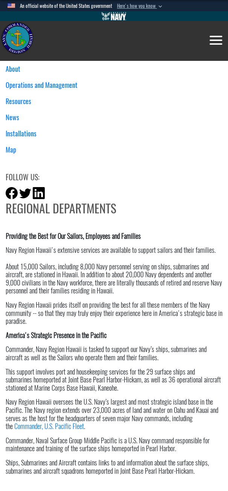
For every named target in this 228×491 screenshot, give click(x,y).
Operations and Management (44, 85)
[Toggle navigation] (216, 40)
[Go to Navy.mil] (114, 16)
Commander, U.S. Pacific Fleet (49, 426)
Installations (24, 133)
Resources (21, 101)
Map (11, 149)
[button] (140, 6)
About (16, 69)
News (15, 117)
